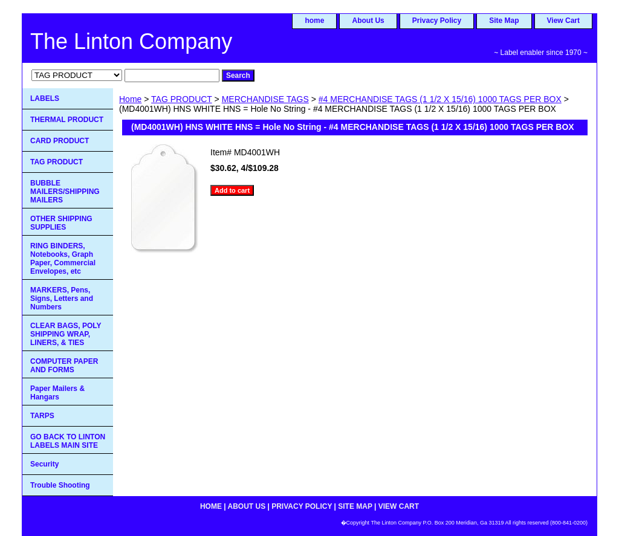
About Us (368, 20)
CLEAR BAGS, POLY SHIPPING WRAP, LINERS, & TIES (66, 334)
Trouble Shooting (60, 485)
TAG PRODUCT (181, 99)
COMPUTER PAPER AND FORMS (64, 365)
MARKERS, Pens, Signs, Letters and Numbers (61, 298)
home (314, 20)
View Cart (563, 20)
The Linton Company (131, 41)
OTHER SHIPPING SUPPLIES (61, 223)
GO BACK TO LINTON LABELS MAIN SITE (67, 441)
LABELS (44, 98)
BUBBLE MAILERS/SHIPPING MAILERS (65, 191)
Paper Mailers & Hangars (57, 392)
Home (130, 99)
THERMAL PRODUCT (66, 119)
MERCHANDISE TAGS (265, 99)
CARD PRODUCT (59, 141)
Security (44, 464)
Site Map (504, 20)
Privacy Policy (436, 20)
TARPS (42, 416)
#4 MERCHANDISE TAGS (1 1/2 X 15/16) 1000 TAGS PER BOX (440, 99)
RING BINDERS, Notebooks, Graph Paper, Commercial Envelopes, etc (63, 259)
